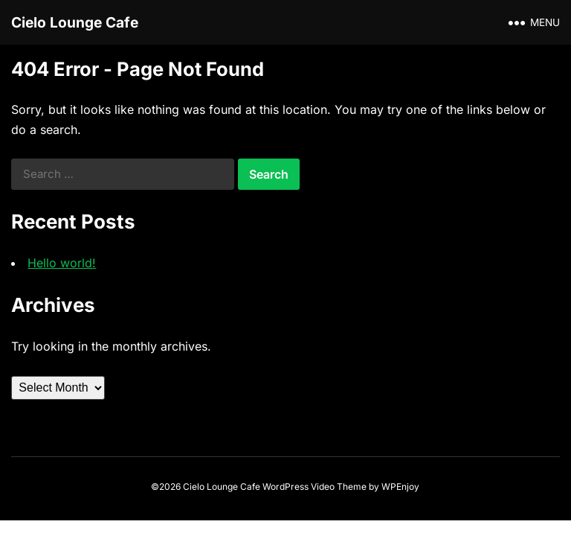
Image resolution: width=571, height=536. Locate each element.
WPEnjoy (400, 486)
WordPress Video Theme (314, 486)
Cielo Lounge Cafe (74, 22)
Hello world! (62, 262)
